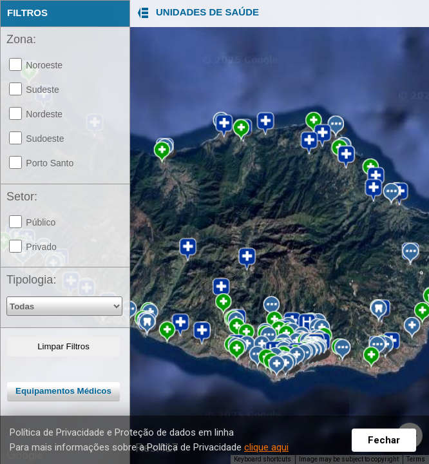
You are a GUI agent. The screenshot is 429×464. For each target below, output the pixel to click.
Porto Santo (49, 163)
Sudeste (42, 89)
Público (40, 222)
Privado (41, 247)
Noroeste (44, 65)
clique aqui (266, 447)
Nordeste (44, 114)
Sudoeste (45, 138)
